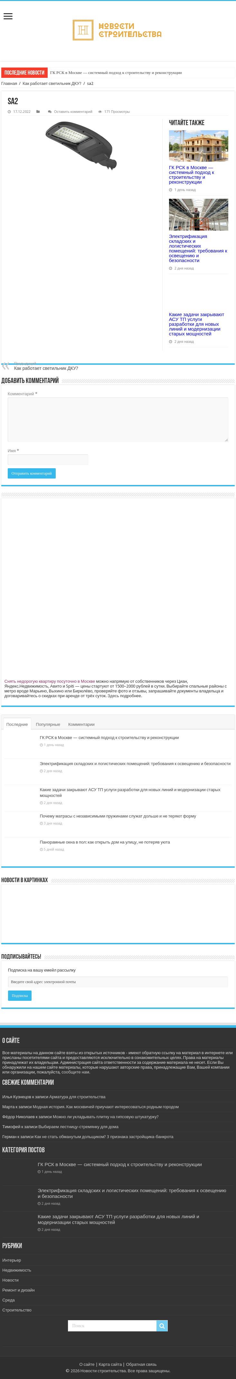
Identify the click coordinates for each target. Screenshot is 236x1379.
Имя (13, 450)
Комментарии (81, 724)
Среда (8, 1300)
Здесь (113, 695)
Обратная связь (141, 1364)
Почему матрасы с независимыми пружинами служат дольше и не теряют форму (118, 816)
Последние (17, 724)
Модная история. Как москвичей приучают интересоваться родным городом (106, 1106)
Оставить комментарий (73, 112)
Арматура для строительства (77, 1096)
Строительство (16, 1310)
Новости (10, 1280)
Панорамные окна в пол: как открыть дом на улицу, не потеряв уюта (105, 842)
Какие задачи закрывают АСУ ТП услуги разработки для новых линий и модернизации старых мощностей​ (196, 324)
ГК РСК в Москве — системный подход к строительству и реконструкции (116, 72)
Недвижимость (16, 1270)
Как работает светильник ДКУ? (52, 83)
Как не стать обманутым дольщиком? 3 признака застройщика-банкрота (103, 1136)
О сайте (86, 1364)
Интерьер (11, 1260)
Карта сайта (110, 1364)
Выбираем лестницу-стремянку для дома (78, 1126)
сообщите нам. (75, 1072)
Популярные (48, 724)
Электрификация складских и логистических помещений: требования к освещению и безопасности (198, 248)
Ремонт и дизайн (18, 1290)
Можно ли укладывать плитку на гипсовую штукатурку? (106, 1116)
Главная (9, 83)
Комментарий (22, 393)
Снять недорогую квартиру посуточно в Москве (50, 681)
